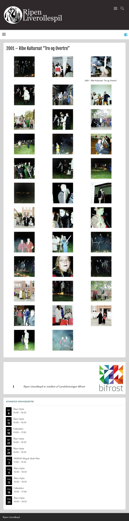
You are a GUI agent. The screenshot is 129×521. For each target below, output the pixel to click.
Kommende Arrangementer (20, 401)
